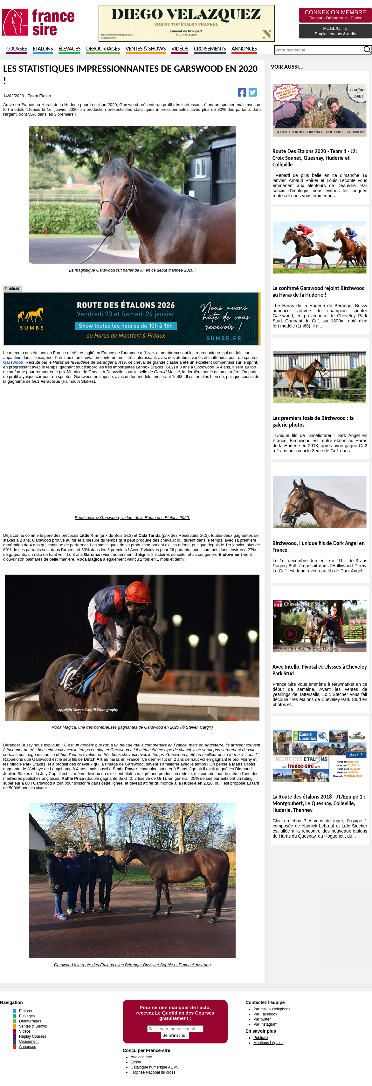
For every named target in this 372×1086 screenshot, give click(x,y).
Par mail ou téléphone (272, 1009)
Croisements (210, 49)
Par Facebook (265, 1014)
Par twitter (262, 1019)
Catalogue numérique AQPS (155, 1067)
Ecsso (136, 1062)
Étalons (43, 49)
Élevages (69, 49)
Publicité (260, 1037)
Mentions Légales (268, 1043)
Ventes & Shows (146, 49)
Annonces (244, 49)
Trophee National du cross (153, 1072)
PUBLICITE (335, 30)
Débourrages (103, 49)
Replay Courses (32, 1036)
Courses (16, 49)
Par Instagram (265, 1024)
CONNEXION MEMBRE (335, 14)
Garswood (13, 362)
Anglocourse (141, 1057)
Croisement (28, 1041)
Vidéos (179, 49)
